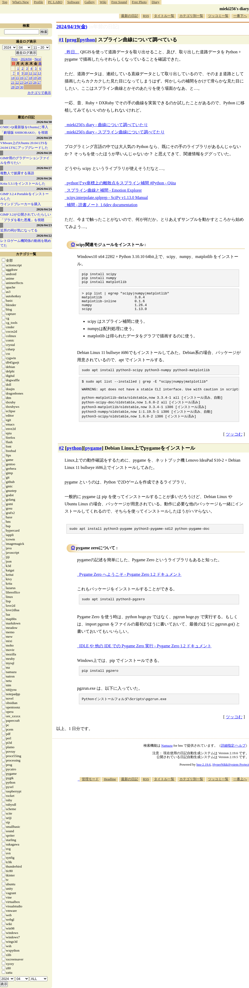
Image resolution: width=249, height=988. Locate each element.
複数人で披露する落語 (17, 173)
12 (35, 73)
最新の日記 (129, 16)
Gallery (90, 2)
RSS (146, 16)
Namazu (166, 759)
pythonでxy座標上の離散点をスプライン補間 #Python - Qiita (121, 183)
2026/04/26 (44, 178)
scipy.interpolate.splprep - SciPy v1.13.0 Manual (107, 197)
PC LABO (55, 2)
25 (30, 82)
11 (30, 73)
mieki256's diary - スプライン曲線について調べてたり (116, 132)
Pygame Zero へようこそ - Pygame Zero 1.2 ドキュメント (130, 586)
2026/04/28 (44, 153)
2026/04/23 (44, 225)
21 (13, 82)
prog (72, 39)
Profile (38, 2)
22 (17, 82)
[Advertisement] (161, 836)
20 (39, 78)
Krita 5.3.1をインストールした (22, 183)
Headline (110, 793)
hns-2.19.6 (203, 778)
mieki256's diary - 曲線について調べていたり (107, 124)
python (87, 39)
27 (39, 82)
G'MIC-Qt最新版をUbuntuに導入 (24, 127)
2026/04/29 (44, 138)
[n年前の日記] (104, 26)
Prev (14, 59)
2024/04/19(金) (71, 26)
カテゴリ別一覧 (191, 16)
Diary (155, 2)
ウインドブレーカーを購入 (20, 204)
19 (35, 78)
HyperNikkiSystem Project (231, 778)
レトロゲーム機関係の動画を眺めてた (25, 243)
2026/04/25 (44, 189)
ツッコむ (234, 445)
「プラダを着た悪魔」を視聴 (22, 220)
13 (39, 73)
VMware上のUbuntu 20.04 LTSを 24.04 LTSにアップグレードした (24, 145)
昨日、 (73, 52)
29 (17, 87)
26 (35, 82)
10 (26, 73)
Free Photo (139, 2)
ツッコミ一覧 (218, 16)
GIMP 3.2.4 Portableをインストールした (24, 196)
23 (21, 82)
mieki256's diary (234, 9)
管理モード (90, 793)
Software (73, 2)
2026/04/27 (44, 168)
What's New (20, 2)
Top (4, 2)
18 (30, 78)
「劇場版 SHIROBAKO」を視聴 (24, 132)
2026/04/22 (44, 235)
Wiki (103, 2)
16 (21, 78)
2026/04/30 (44, 122)
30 (21, 87)
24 (26, 82)
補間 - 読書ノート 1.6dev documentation (102, 205)
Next (37, 59)
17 (26, 78)
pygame (93, 459)
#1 (61, 39)
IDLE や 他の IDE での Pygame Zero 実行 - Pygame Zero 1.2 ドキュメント (145, 659)
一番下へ (240, 16)
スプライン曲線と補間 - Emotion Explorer (104, 190)
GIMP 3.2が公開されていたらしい (25, 214)
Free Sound (119, 2)
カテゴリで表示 (39, 93)
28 (13, 87)
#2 (61, 459)
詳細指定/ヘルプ (233, 759)
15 (17, 78)
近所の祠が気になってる (19, 230)
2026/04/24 (44, 209)
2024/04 (26, 59)
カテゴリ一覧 (26, 254)
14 (13, 78)
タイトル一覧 (164, 16)
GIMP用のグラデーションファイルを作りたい (24, 160)
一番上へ (240, 793)
